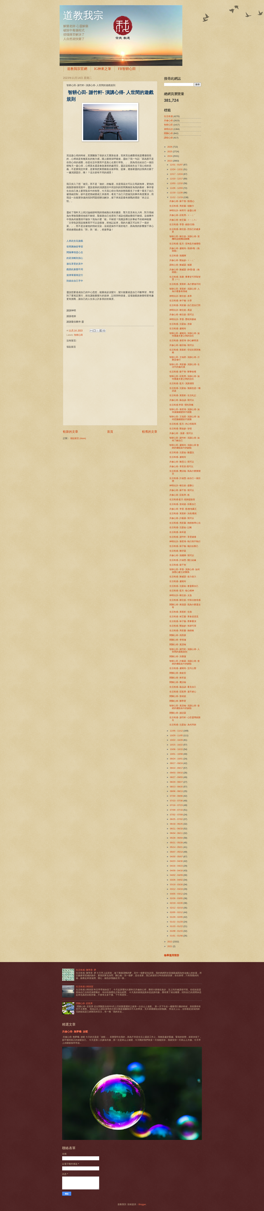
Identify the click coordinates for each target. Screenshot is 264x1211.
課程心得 (168, 137)
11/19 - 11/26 (176, 192)
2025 (170, 151)
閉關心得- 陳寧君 (177, 701)
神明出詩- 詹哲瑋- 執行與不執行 (185, 541)
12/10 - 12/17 (176, 178)
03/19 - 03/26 (176, 884)
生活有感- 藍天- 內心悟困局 (182, 424)
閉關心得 (168, 133)
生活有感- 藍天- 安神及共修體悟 (185, 243)
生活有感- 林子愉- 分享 (180, 300)
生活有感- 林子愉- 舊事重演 (182, 621)
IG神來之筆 (102, 69)
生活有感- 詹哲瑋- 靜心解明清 (183, 340)
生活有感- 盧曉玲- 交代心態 (182, 668)
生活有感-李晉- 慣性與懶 (181, 405)
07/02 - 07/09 (176, 814)
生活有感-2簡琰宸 (84, 986)
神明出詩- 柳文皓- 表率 (180, 296)
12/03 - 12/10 (176, 183)
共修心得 (168, 120)
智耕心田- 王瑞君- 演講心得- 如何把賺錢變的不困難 (184, 417)
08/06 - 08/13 (176, 791)
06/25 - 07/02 (176, 819)
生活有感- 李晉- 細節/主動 (181, 224)
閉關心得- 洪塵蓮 (177, 656)
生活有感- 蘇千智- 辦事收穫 (182, 371)
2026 (170, 147)
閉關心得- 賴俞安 (177, 673)
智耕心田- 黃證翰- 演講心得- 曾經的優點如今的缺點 (184, 706)
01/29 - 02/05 (176, 917)
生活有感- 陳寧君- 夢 (86, 970)
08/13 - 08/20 (176, 786)
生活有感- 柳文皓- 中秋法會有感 (185, 600)
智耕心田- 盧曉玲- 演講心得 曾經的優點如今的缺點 (184, 446)
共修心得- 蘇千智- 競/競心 (181, 201)
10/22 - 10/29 (176, 740)
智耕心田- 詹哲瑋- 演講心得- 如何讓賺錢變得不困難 (184, 410)
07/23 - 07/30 (176, 800)
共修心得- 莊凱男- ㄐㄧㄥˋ (182, 215)
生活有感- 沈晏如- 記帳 (180, 527)
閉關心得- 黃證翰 (177, 644)
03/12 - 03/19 (176, 889)
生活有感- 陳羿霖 (177, 551)
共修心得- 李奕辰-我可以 (181, 466)
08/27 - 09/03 (176, 777)
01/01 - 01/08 (176, 935)
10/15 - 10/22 (176, 744)
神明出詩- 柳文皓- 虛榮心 (181, 485)
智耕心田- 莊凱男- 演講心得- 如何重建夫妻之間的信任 (184, 377)
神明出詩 (168, 129)
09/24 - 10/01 (176, 758)
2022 (170, 941)
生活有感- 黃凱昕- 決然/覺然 (183, 513)
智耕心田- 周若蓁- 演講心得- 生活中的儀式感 (184, 365)
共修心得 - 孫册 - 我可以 (181, 433)
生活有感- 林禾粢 (177, 532)
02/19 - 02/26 (176, 903)
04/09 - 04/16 (176, 870)
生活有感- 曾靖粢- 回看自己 (182, 504)
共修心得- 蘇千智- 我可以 (181, 490)
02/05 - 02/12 (176, 912)
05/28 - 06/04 (176, 838)
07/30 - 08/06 (176, 796)
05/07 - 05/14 (176, 852)
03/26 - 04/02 (176, 880)
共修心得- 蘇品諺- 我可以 (181, 400)
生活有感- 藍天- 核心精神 (181, 590)
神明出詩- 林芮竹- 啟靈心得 (182, 210)
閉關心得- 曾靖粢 (177, 696)
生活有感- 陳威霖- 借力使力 (182, 576)
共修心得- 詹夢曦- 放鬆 (75, 1031)
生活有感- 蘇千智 (177, 565)
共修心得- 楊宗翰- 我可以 (181, 345)
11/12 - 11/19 (176, 197)
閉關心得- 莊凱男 (84, 1003)
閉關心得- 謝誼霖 (177, 713)
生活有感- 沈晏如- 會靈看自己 (183, 586)
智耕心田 (78, 335)
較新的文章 (70, 431)
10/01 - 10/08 (176, 754)
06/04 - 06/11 (176, 833)
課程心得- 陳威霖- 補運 (180, 265)
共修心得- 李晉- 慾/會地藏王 (183, 509)
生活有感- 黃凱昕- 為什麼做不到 (185, 284)
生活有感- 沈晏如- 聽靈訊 (181, 452)
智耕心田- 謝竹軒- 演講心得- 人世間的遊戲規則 (184, 650)
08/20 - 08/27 (176, 782)
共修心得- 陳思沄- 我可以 (181, 461)
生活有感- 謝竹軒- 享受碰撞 (182, 537)
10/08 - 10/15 (176, 749)
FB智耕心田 (127, 69)
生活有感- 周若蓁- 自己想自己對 (185, 305)
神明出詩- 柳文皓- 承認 (180, 310)
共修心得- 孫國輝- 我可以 (181, 555)
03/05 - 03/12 (176, 894)
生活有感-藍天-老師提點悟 (182, 499)
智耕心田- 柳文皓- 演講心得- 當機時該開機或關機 (184, 237)
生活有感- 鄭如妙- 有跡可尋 (182, 626)
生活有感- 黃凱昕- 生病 (180, 612)
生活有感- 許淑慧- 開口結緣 (182, 560)
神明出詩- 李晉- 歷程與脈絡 (182, 319)
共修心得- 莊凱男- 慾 (179, 495)
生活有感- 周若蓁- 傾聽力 (181, 206)
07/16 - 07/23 (176, 805)
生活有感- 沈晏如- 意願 (180, 324)
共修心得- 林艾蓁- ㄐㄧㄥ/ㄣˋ (183, 220)
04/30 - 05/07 (176, 856)
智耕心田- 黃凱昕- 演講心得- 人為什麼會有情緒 (184, 290)
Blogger (142, 1204)
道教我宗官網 (77, 69)
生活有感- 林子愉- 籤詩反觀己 (183, 546)
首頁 (110, 431)
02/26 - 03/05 (176, 898)
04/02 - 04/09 (176, 875)
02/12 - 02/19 (176, 907)
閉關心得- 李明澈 (177, 640)
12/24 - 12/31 (176, 169)
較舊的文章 (149, 431)
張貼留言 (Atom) (78, 438)
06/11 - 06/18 (176, 828)
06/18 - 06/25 (176, 824)
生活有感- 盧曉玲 (177, 328)
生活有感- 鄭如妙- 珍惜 (180, 428)
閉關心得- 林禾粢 (177, 677)
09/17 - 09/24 (176, 763)
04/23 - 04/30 (176, 861)
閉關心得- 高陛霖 (177, 635)
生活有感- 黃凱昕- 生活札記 (182, 395)
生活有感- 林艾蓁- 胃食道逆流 (183, 616)
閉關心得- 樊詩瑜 (177, 682)
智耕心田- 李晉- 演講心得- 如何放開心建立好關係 (184, 570)
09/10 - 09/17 (176, 768)
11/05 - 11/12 (176, 730)
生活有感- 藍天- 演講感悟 (181, 383)
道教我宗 (83, 15)
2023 (170, 161)
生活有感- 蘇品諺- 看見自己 (182, 687)
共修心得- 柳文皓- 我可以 (181, 314)
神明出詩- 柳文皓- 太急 (180, 595)
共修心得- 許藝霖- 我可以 (181, 518)
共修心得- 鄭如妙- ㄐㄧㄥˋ (182, 260)
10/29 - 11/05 (176, 735)
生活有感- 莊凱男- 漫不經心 (182, 691)
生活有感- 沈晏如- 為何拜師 (182, 724)
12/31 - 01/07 (176, 164)
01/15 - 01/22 (176, 926)
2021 (170, 946)
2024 (170, 156)
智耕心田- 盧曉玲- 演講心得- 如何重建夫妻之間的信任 (184, 334)
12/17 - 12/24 (176, 174)
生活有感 (168, 116)
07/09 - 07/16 (176, 810)
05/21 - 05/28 (176, 842)
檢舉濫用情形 (171, 955)
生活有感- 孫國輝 (177, 255)
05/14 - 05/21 (176, 847)
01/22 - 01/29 (176, 921)
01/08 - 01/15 (176, 931)
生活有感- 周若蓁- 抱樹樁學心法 (185, 523)
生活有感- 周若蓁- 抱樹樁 (181, 630)
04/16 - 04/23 (176, 866)
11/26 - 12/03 (176, 188)
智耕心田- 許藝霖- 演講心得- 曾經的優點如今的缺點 (184, 662)
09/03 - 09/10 (176, 772)
